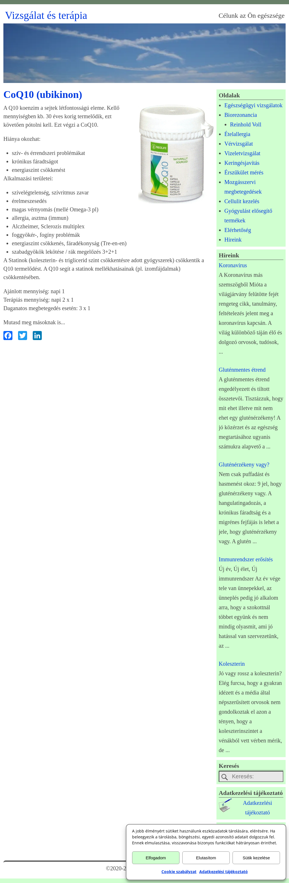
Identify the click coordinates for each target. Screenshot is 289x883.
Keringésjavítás (241, 163)
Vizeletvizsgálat (242, 153)
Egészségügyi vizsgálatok (253, 105)
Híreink (233, 239)
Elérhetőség (237, 230)
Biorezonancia (240, 115)
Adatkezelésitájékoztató (257, 808)
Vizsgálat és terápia (46, 15)
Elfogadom (156, 857)
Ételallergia (237, 134)
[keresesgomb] (225, 777)
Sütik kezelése (256, 857)
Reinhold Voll (245, 124)
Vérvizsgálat (238, 144)
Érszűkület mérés (243, 172)
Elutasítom (206, 857)
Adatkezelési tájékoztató (223, 871)
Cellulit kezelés (241, 201)
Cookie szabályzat (178, 871)
